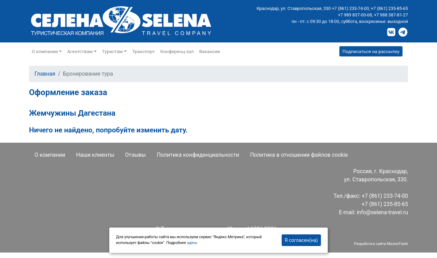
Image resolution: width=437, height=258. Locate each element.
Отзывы (135, 155)
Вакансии (209, 51)
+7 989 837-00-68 (355, 14)
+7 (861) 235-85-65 (389, 8)
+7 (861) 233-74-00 (350, 8)
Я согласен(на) (301, 240)
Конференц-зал (177, 51)
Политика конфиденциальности (198, 155)
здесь (192, 243)
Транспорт (143, 51)
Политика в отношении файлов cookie (299, 155)
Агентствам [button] (80, 51)
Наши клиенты (95, 155)
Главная (44, 73)
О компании (49, 155)
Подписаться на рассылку (370, 51)
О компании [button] (45, 51)
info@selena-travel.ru (382, 212)
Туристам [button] (112, 51)
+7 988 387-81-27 (391, 14)
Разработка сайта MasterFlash (381, 244)
